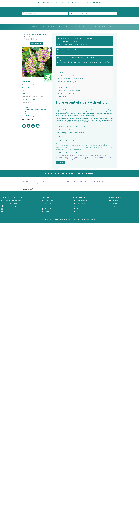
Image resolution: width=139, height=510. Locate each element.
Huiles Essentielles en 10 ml (79, 26)
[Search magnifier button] (71, 13)
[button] (42, 2)
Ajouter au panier (36, 44)
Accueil (35, 26)
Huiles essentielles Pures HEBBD (53, 26)
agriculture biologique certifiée (79, 120)
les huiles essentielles (78, 119)
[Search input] (94, 13)
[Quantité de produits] (26, 43)
